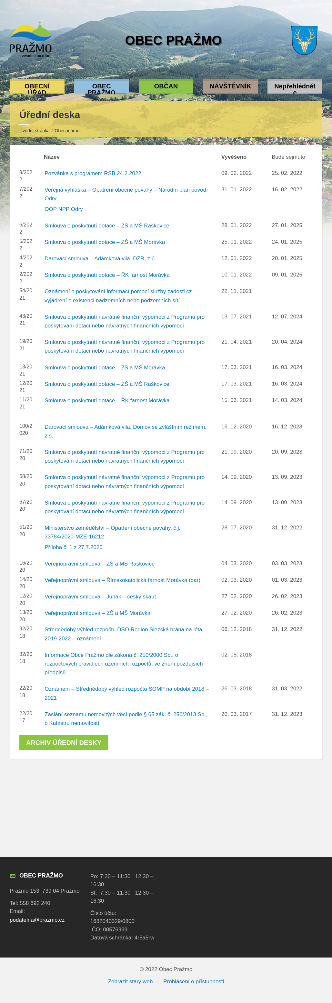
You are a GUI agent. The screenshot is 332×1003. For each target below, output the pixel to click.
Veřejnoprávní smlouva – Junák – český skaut (100, 597)
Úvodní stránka (34, 130)
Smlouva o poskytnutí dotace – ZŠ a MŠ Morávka (105, 242)
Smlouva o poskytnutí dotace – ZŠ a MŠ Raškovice (107, 226)
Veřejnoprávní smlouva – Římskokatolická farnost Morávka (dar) (122, 580)
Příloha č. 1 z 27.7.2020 (74, 547)
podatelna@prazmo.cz (37, 920)
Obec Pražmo (173, 40)
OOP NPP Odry (64, 209)
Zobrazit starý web (130, 981)
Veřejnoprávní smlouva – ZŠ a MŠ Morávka (97, 613)
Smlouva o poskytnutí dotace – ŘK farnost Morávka (107, 275)
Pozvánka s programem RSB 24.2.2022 (93, 173)
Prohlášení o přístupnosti (193, 981)
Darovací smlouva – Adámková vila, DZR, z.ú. (100, 259)
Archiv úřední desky (63, 742)
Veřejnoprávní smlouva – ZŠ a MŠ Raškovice (100, 564)
